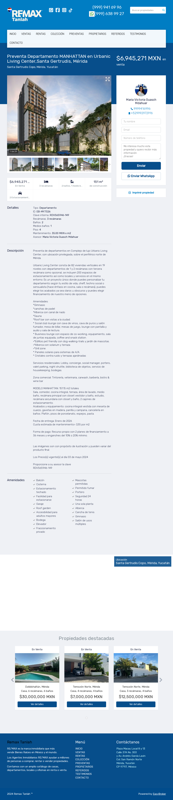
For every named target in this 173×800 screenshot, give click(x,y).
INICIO (13, 33)
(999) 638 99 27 (106, 13)
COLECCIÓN (57, 33)
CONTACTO (16, 42)
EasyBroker (159, 793)
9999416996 (142, 109)
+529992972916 (142, 113)
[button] (11, 679)
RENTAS (41, 33)
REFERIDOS (118, 33)
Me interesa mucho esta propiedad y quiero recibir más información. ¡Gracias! (141, 151)
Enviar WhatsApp (141, 176)
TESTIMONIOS (138, 33)
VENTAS (26, 33)
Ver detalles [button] (37, 704)
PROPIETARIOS (97, 33)
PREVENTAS (76, 33)
